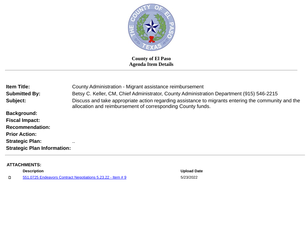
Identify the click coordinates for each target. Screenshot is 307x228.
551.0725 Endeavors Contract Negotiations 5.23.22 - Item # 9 (75, 177)
